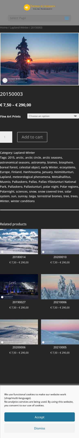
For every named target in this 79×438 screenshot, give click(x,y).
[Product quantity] (6, 137)
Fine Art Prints (10, 116)
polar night (50, 186)
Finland (16, 172)
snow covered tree (50, 191)
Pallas (33, 182)
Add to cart (32, 137)
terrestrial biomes (49, 196)
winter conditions (23, 201)
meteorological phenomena (31, 177)
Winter (4, 201)
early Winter (49, 167)
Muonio (5, 182)
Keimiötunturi (63, 172)
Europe (5, 172)
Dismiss (39, 428)
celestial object (29, 167)
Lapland (5, 177)
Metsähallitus (61, 177)
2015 (11, 157)
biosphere (66, 162)
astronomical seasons (15, 162)
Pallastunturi (33, 186)
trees (74, 196)
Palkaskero (19, 182)
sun (13, 196)
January (47, 172)
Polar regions (69, 186)
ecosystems (67, 167)
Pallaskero (15, 186)
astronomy (38, 162)
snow (32, 191)
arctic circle (33, 157)
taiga (32, 196)
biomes (52, 162)
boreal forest (9, 167)
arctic (20, 157)
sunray (22, 196)
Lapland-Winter (19, 27)
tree (66, 196)
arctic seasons (52, 157)
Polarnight (7, 191)
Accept (40, 417)
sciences (22, 191)
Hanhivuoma (32, 172)
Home (4, 27)
